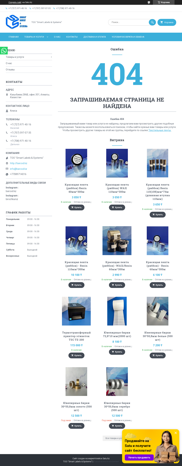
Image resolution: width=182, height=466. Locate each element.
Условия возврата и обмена (128, 37)
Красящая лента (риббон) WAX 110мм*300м (117, 188)
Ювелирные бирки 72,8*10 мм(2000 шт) (117, 334)
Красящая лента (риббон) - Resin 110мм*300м (76, 265)
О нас (57, 37)
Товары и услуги (34, 37)
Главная (14, 37)
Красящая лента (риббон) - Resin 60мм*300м (157, 265)
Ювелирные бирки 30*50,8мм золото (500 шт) (76, 406)
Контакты (72, 37)
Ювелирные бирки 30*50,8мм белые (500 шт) (158, 336)
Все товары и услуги (115, 438)
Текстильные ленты (159, 130)
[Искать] (152, 22)
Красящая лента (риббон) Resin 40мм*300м (76, 188)
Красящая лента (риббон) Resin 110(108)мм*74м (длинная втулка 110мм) (157, 192)
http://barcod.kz (18, 163)
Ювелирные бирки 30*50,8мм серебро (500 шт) (117, 406)
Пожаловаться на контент (106, 461)
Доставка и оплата (94, 37)
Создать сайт (15, 2)
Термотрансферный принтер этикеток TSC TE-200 (76, 336)
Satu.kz (106, 458)
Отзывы (10, 69)
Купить (78, 207)
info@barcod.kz (18, 169)
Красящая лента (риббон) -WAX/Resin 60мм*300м (117, 265)
